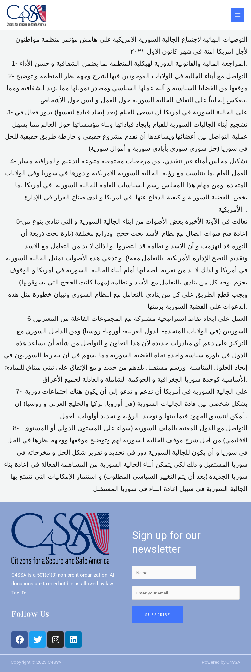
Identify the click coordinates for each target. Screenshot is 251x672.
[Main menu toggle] (237, 15)
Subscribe (157, 614)
